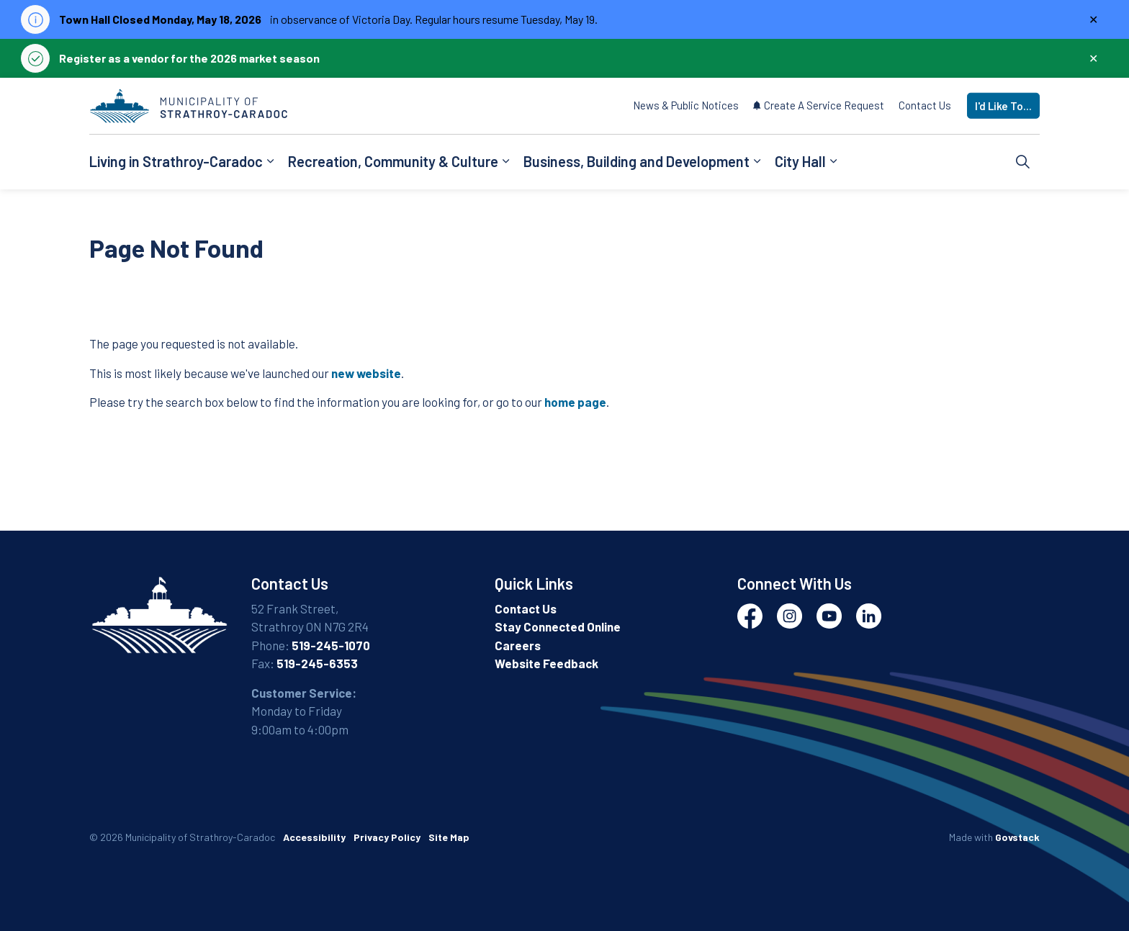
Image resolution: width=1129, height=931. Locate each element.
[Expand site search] (1023, 162)
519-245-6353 (317, 663)
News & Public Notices (686, 105)
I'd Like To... (1003, 106)
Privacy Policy (387, 837)
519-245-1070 (331, 645)
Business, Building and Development (636, 161)
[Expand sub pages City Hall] (833, 162)
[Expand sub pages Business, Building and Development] (757, 162)
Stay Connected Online (558, 626)
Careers (518, 645)
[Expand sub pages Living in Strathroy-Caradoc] (270, 162)
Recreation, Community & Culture (393, 161)
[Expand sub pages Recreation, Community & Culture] (505, 162)
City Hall (800, 161)
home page (575, 402)
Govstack (1017, 837)
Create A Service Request (818, 105)
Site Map (448, 837)
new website (366, 373)
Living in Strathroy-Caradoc (176, 161)
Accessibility (314, 837)
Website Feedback (546, 663)
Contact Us (925, 105)
